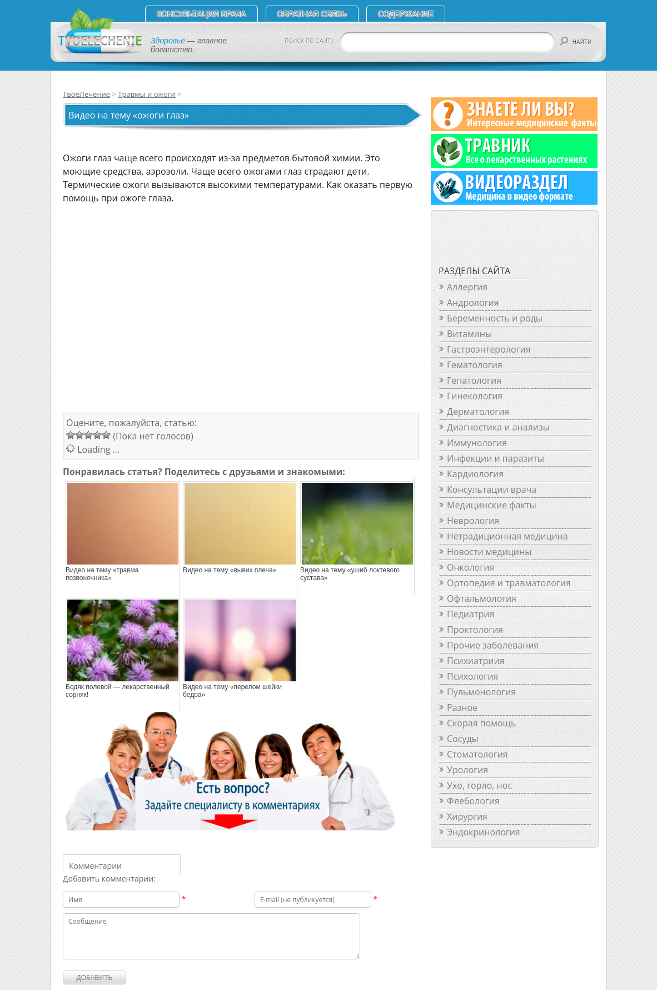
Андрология (473, 302)
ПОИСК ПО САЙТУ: (310, 41)
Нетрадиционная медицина (507, 536)
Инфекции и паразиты (495, 458)
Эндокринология (483, 832)
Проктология (475, 629)
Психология (472, 676)
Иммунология (477, 443)
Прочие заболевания (493, 645)
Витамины (469, 334)
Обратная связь (312, 13)
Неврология (473, 520)
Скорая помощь (481, 723)
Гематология (474, 365)
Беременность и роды (494, 318)
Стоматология (477, 754)
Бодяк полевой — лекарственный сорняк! (118, 691)
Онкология (470, 567)
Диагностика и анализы (498, 427)
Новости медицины (489, 552)
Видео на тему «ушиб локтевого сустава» (350, 574)
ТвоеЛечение (86, 94)
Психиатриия (475, 661)
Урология (467, 770)
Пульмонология (481, 692)
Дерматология (478, 411)
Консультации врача (491, 489)
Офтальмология (481, 598)
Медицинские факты (491, 505)
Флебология (473, 801)
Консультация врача (201, 13)
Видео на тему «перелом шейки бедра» (232, 691)
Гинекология (474, 396)
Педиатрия (470, 614)
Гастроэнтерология (488, 349)
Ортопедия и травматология (509, 583)
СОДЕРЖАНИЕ (406, 13)
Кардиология (475, 474)
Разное (462, 707)
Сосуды (463, 738)
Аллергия (467, 287)
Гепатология (474, 380)
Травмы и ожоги (146, 94)
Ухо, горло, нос (479, 785)
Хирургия (467, 816)
